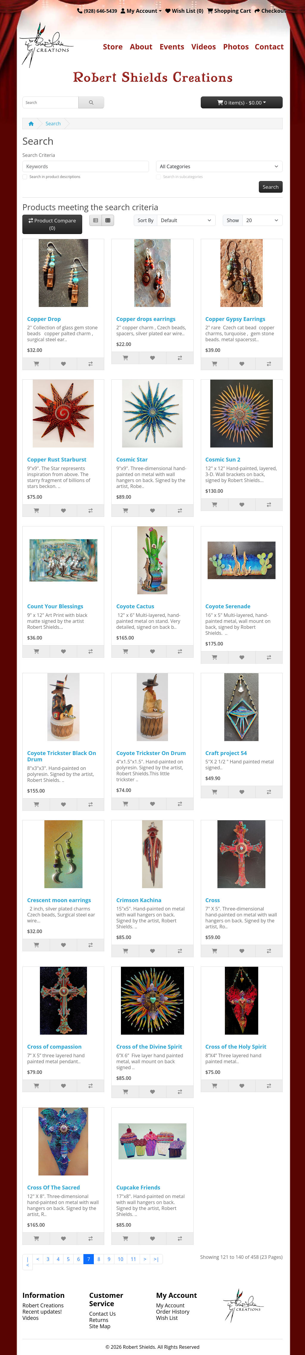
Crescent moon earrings (59, 900)
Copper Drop (44, 318)
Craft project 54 (226, 753)
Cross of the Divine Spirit (149, 1046)
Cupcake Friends (138, 1187)
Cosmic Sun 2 (223, 459)
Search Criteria (38, 155)
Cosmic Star (131, 459)
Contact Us (102, 1313)
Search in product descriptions (54, 176)
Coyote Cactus (135, 606)
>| (156, 1259)
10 (120, 1259)
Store (113, 46)
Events (172, 46)
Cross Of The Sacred (53, 1187)
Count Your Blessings (55, 606)
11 (133, 1259)
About (141, 46)
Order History (172, 1311)
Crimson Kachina (138, 900)
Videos (204, 46)
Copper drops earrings (145, 318)
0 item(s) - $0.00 (239, 102)
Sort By (145, 220)
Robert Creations (43, 1305)
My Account (170, 1305)
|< (27, 1262)
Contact (269, 46)
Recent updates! (42, 1311)
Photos (236, 46)
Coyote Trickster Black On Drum (61, 756)
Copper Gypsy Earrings (235, 318)
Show (233, 220)
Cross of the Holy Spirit (236, 1046)
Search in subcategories (183, 176)
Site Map (100, 1326)
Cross (213, 900)
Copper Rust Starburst (56, 459)
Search (53, 123)
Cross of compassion (54, 1046)
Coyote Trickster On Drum (151, 753)
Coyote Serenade (228, 606)
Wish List (167, 1317)
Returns (98, 1319)
